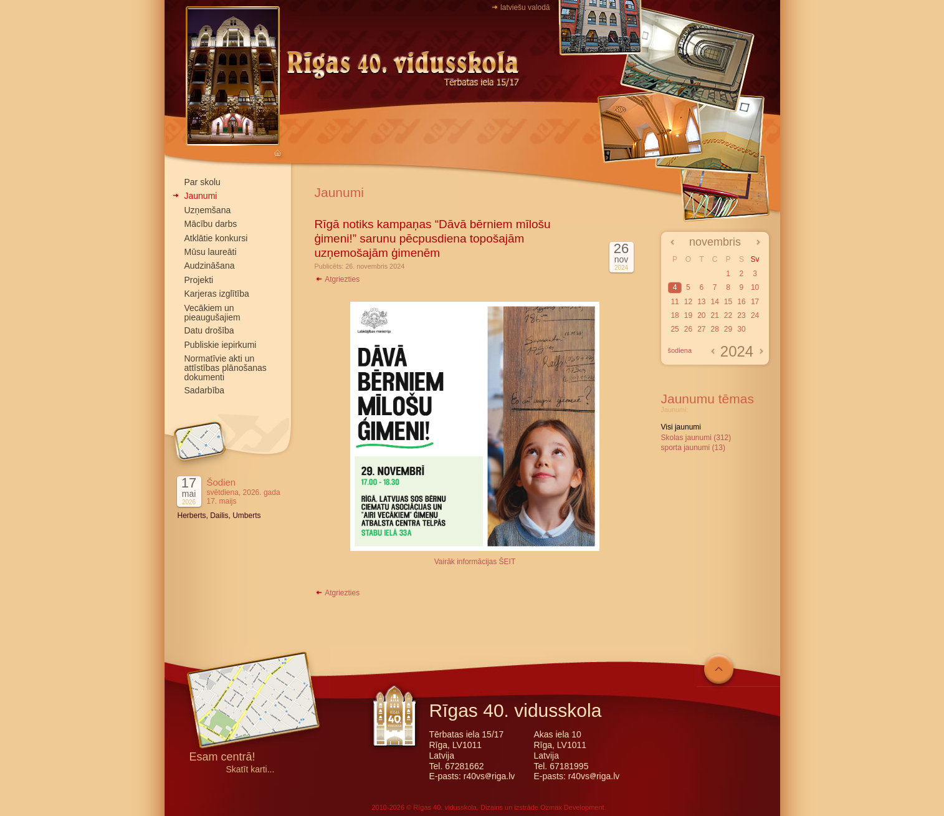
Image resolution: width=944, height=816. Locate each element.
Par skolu (202, 182)
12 (688, 301)
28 (714, 329)
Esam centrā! (222, 757)
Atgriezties (337, 279)
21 (714, 315)
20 (701, 315)
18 (674, 315)
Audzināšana (209, 266)
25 (674, 329)
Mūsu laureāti (210, 252)
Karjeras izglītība (216, 294)
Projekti (199, 280)
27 (701, 329)
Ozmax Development (572, 807)
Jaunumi (200, 196)
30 (741, 329)
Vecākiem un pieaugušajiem (212, 312)
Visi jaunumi (681, 427)
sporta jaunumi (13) (693, 447)
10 (755, 287)
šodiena (680, 350)
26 (688, 329)
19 (688, 315)
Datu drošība (209, 330)
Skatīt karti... (250, 769)
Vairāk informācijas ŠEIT (474, 561)
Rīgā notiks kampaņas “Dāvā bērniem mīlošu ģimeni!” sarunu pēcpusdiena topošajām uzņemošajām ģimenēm (433, 238)
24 (755, 315)
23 (741, 315)
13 (701, 301)
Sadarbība (204, 390)
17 (755, 301)
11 (674, 301)
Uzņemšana (207, 210)
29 (728, 329)
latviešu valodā (525, 7)
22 (728, 315)
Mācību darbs (210, 224)
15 (728, 301)
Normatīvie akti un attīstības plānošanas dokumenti (225, 367)
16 (741, 301)
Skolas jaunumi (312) (696, 437)
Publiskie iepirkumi (220, 345)
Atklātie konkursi (216, 238)
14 (714, 301)
